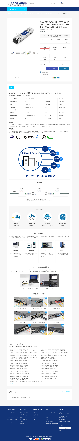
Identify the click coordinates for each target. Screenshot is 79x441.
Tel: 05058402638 (48, 13)
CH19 (65, 54)
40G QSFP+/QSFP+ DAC (12, 417)
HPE (44, 49)
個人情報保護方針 (49, 421)
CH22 (65, 57)
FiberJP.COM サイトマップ (25, 419)
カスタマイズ (15, 13)
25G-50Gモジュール (11, 412)
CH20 (44, 57)
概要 (11, 87)
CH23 (44, 59)
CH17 (44, 54)
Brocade (65, 47)
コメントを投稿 (27, 397)
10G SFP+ (9, 414)
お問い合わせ (28, 13)
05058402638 (63, 419)
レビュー (17, 87)
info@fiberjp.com (66, 421)
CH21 (55, 57)
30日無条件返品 (46, 74)
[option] (12, 53)
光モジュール (22, 421)
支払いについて (49, 414)
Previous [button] (9, 53)
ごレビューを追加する (66, 391)
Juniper (55, 47)
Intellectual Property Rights (52, 423)
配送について (48, 417)
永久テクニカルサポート (47, 75)
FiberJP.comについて (37, 13)
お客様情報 (35, 412)
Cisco (44, 47)
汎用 (55, 49)
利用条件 (47, 419)
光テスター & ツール (11, 424)
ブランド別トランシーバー (25, 412)
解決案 (9, 13)
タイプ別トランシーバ (24, 414)
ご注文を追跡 (35, 414)
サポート (22, 13)
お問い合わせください (65, 64)
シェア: (10, 77)
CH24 (55, 59)
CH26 (44, 61)
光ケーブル (22, 423)
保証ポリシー (35, 417)
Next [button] (37, 53)
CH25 (65, 59)
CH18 (55, 54)
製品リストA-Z (23, 417)
